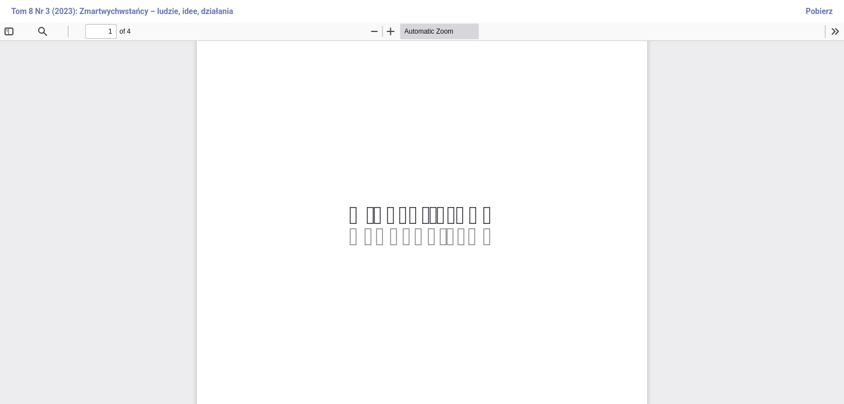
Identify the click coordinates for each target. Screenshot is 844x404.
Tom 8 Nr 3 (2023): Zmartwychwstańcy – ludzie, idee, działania (122, 11)
